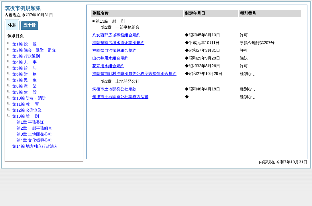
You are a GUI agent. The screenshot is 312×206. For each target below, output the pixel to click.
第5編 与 (24, 68)
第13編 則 (25, 116)
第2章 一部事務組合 (34, 128)
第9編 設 (24, 92)
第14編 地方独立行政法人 (35, 146)
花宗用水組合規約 (108, 66)
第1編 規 (24, 44)
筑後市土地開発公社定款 (114, 89)
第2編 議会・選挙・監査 (34, 50)
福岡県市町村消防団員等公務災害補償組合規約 (134, 73)
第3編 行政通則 (26, 56)
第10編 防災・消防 (29, 98)
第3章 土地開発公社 (34, 134)
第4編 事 (24, 62)
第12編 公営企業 (27, 110)
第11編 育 (25, 104)
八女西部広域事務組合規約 (116, 35)
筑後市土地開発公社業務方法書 (120, 96)
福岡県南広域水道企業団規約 (118, 42)
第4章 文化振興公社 (34, 140)
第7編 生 (24, 80)
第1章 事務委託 (30, 122)
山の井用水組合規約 (110, 58)
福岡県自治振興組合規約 (114, 50)
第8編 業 (24, 86)
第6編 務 (24, 74)
